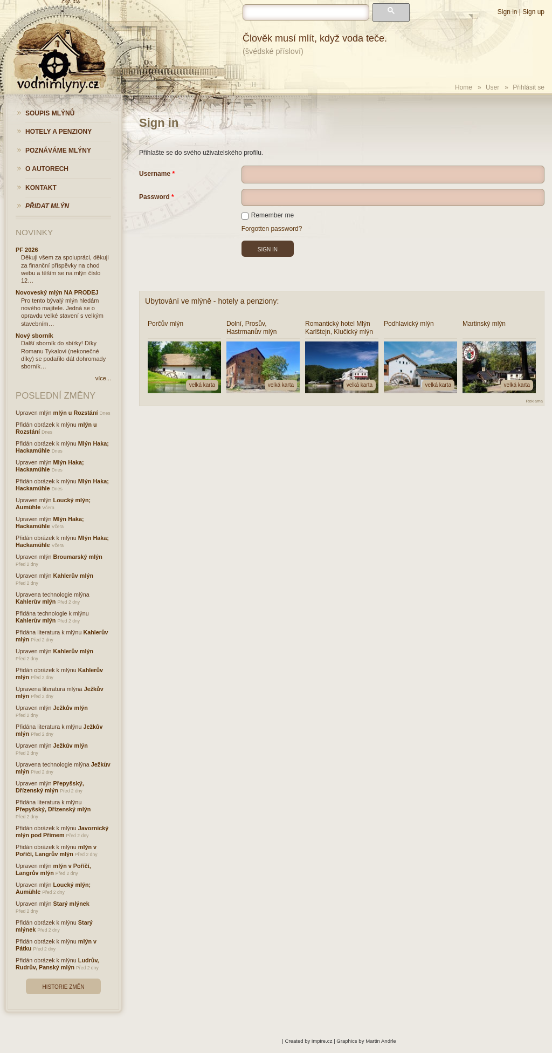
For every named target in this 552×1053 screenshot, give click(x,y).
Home (463, 87)
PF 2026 (27, 250)
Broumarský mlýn (77, 556)
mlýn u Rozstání (75, 412)
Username (154, 173)
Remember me (268, 215)
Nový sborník (34, 335)
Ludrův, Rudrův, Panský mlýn (57, 963)
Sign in (508, 12)
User (492, 87)
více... (103, 378)
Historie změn (63, 987)
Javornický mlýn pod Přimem (62, 831)
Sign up (533, 12)
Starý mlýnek (71, 903)
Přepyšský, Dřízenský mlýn (50, 787)
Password (154, 197)
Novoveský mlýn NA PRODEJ (57, 292)
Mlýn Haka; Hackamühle (50, 466)
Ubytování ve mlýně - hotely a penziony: (212, 301)
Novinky (34, 232)
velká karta (202, 385)
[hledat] (306, 12)
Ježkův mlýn (70, 708)
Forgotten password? (272, 229)
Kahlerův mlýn (73, 575)
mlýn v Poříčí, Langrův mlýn (56, 850)
